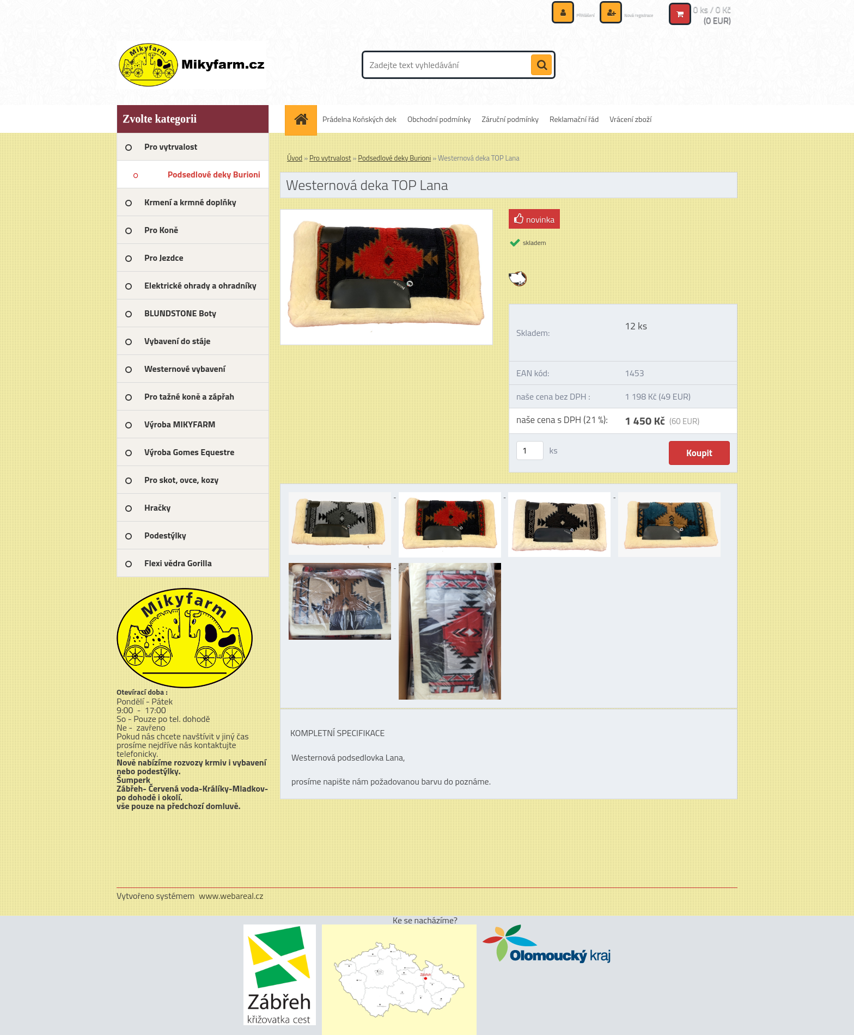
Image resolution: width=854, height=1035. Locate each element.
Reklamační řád (574, 119)
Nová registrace (627, 13)
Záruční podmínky (510, 119)
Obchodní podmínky (439, 119)
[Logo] (191, 65)
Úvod (294, 157)
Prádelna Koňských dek (359, 119)
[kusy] (530, 450)
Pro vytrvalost (330, 157)
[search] (541, 65)
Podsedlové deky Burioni (394, 157)
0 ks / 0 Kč (712, 8)
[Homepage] (304, 119)
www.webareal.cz (231, 895)
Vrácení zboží (630, 119)
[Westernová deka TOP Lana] (386, 214)
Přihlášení (557, 13)
